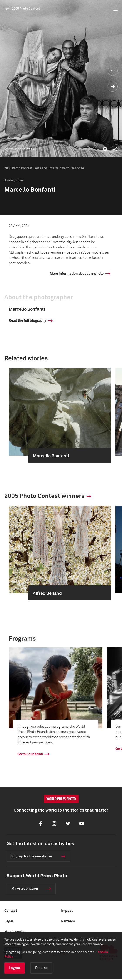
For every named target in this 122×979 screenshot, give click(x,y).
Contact (10, 911)
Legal (8, 921)
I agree (14, 968)
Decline (41, 968)
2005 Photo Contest (26, 8)
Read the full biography (27, 320)
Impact (67, 911)
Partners (68, 921)
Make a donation (24, 888)
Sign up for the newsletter (31, 856)
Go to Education (30, 754)
